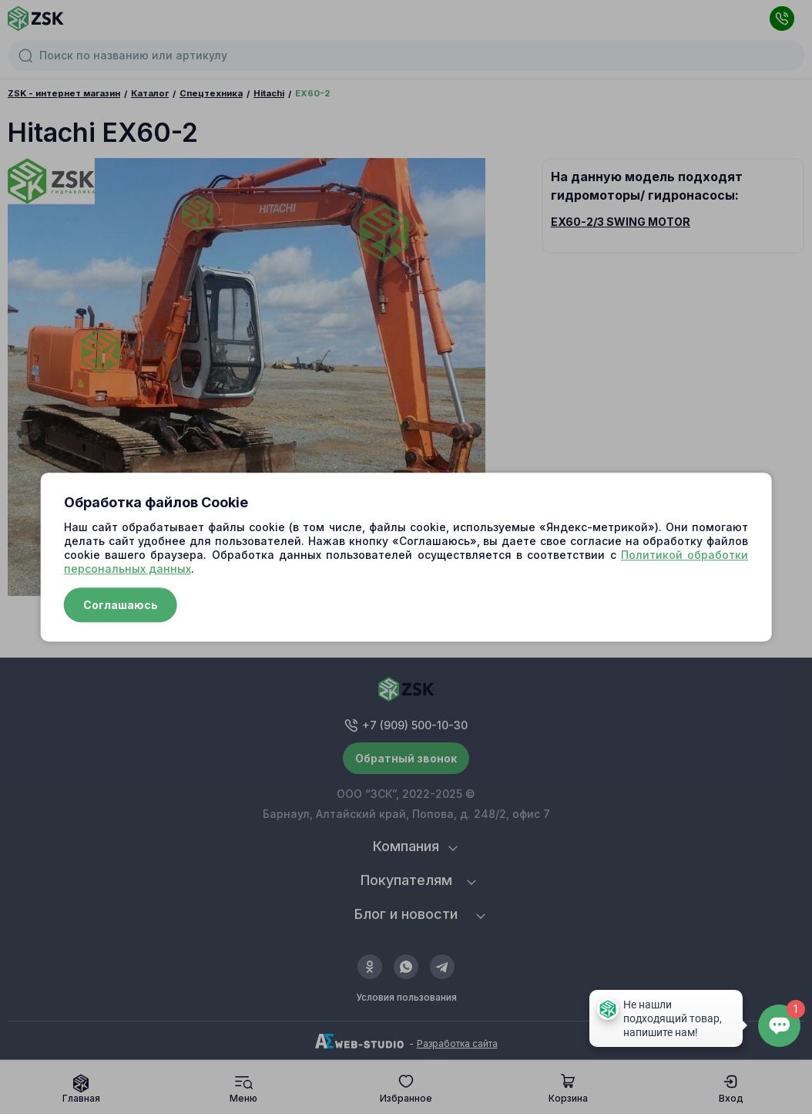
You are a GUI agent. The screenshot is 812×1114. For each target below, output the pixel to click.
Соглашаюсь (120, 604)
